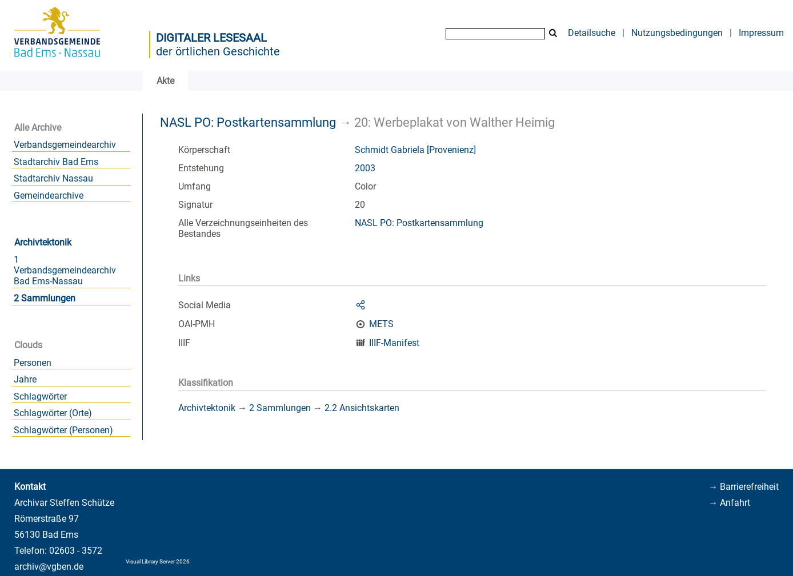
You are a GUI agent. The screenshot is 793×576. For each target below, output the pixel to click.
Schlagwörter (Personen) (63, 430)
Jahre (25, 379)
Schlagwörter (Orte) (53, 413)
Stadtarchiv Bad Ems (56, 161)
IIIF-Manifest (394, 342)
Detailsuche (591, 32)
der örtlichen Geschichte (218, 51)
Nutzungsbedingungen (677, 32)
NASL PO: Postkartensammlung (248, 122)
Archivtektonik (42, 242)
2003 (365, 168)
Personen (32, 362)
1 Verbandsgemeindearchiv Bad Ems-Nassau (65, 270)
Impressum (761, 32)
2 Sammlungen (44, 298)
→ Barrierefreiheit (743, 486)
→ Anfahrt (729, 502)
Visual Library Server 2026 (158, 561)
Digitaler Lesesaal (211, 38)
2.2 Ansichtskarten (362, 407)
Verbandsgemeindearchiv (65, 144)
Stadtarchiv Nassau (53, 178)
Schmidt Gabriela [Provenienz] (415, 149)
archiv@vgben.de (48, 566)
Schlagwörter (40, 396)
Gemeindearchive (48, 195)
